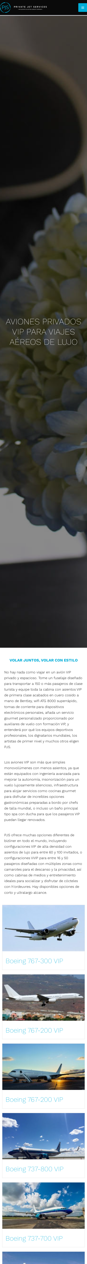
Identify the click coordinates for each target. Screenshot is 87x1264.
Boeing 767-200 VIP (34, 1030)
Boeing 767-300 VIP (34, 961)
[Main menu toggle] (82, 7)
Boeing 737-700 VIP (34, 1238)
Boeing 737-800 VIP (34, 1169)
